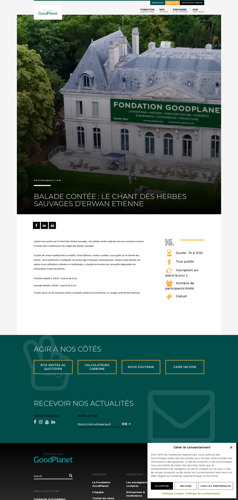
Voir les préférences (215, 486)
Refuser (186, 486)
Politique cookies (173, 493)
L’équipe (98, 492)
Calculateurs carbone (192, 3)
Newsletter (172, 3)
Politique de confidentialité (203, 493)
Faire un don (157, 3)
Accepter (162, 486)
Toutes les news (103, 498)
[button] (231, 447)
